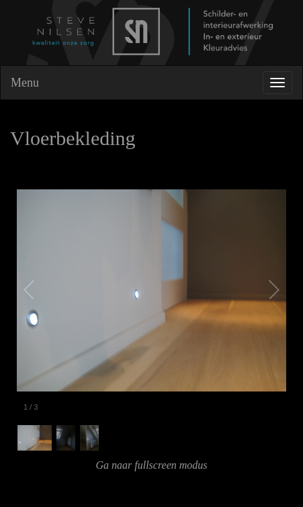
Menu (25, 82)
